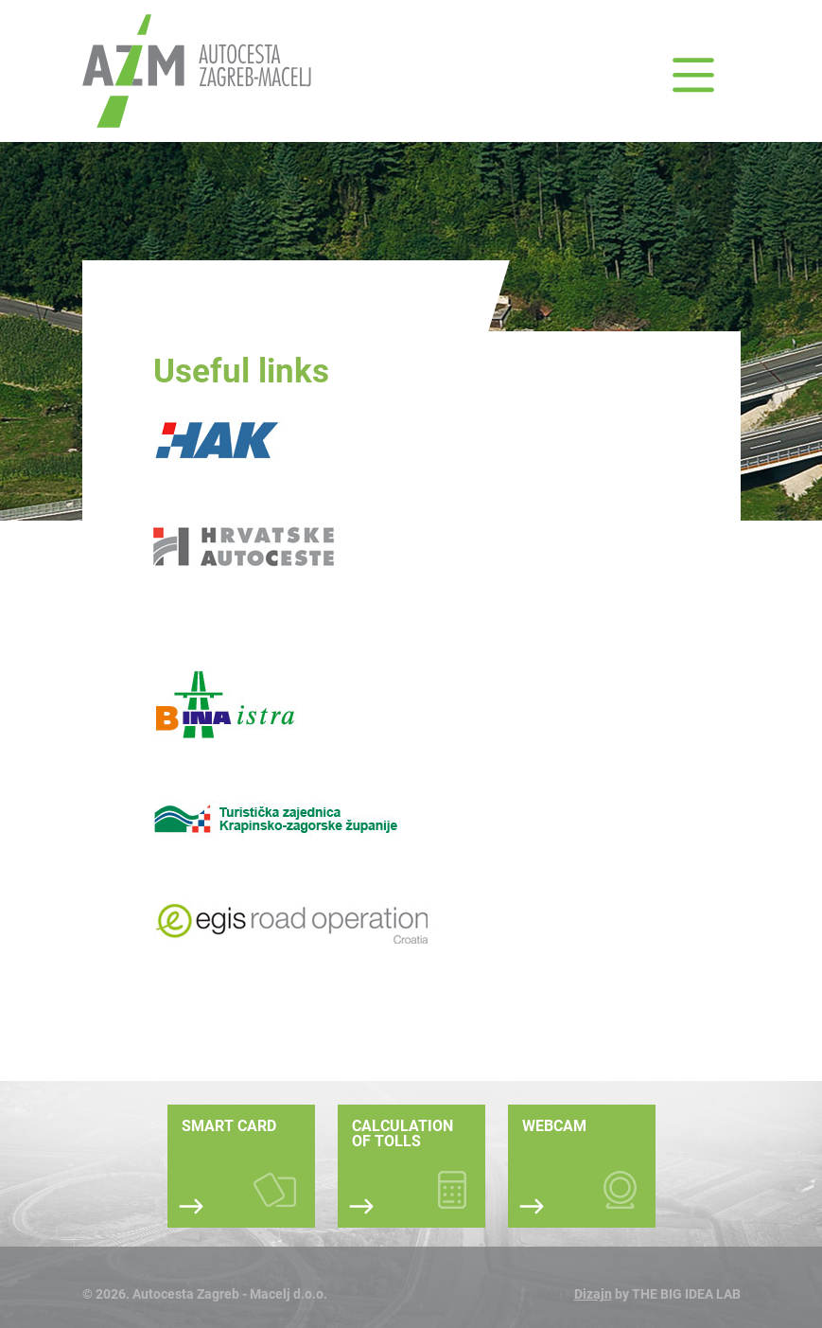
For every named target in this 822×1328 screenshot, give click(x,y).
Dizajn (593, 1293)
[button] (693, 75)
